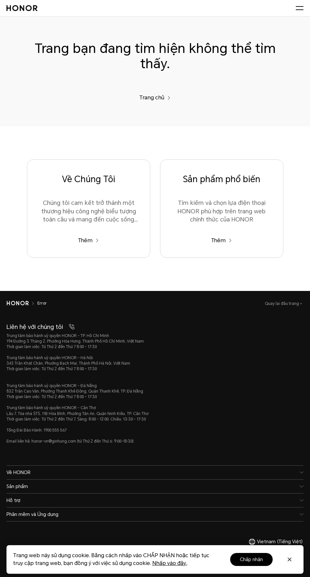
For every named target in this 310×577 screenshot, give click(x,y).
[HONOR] (17, 303)
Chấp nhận (251, 559)
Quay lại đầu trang (282, 303)
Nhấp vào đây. (169, 563)
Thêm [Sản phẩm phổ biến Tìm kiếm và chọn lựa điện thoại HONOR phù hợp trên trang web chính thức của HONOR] (221, 240)
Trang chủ (154, 97)
